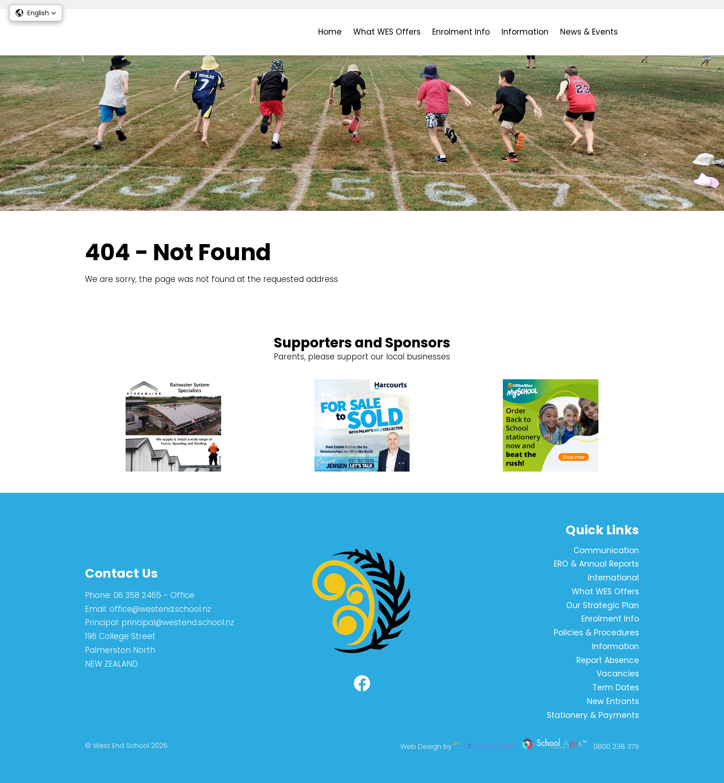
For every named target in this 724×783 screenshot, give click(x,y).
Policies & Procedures (596, 632)
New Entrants (613, 701)
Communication (606, 550)
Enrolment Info (461, 31)
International (613, 577)
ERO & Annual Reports (596, 563)
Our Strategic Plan (602, 605)
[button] (35, 13)
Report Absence (607, 660)
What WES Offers (387, 31)
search (634, 32)
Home (330, 31)
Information (525, 31)
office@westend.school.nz (160, 609)
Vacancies (618, 673)
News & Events (589, 31)
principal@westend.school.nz (177, 622)
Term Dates (615, 687)
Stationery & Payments (593, 715)
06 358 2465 (137, 595)
